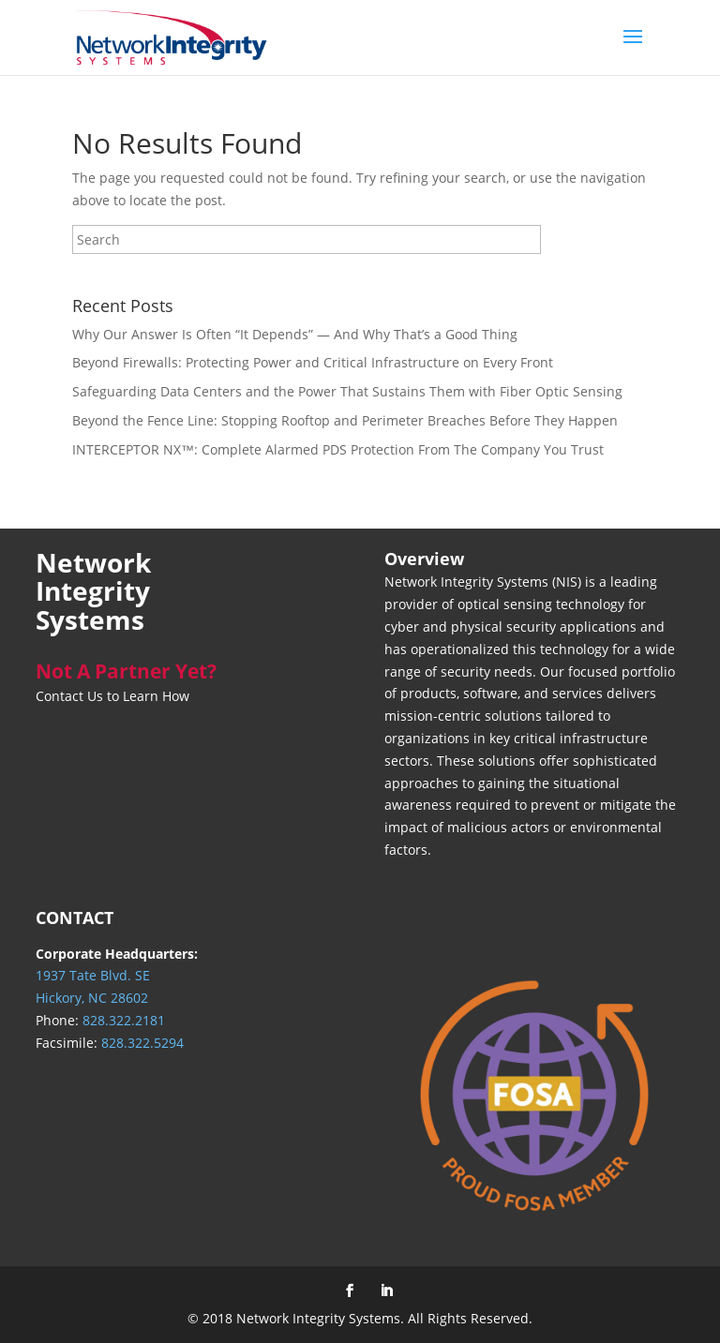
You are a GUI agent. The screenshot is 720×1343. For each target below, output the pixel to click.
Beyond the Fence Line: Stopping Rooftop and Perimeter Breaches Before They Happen (345, 420)
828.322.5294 (142, 1043)
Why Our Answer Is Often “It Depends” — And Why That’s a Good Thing (295, 334)
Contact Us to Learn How (112, 696)
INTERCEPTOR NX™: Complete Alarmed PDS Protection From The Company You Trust (338, 449)
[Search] (306, 239)
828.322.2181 (123, 1020)
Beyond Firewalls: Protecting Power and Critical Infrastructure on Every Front (312, 362)
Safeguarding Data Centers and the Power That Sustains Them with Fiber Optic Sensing (347, 391)
